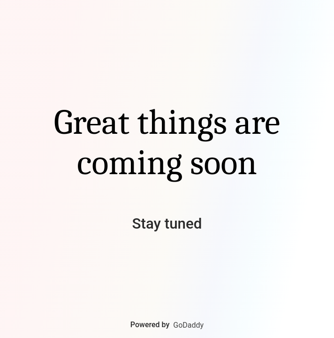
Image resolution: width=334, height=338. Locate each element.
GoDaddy (188, 325)
